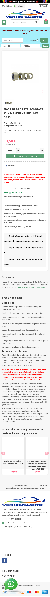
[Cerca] (25, 22)
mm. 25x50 (32, 287)
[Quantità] (30, 150)
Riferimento (8, 123)
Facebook (4, 560)
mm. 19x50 (22, 287)
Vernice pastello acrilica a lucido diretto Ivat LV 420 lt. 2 (13, 463)
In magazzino (9, 126)
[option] (13, 456)
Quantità (9, 150)
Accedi (43, 6)
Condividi (11, 166)
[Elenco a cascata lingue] (19, 6)
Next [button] (47, 453)
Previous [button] (3, 453)
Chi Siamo (7, 6)
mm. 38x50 (41, 287)
